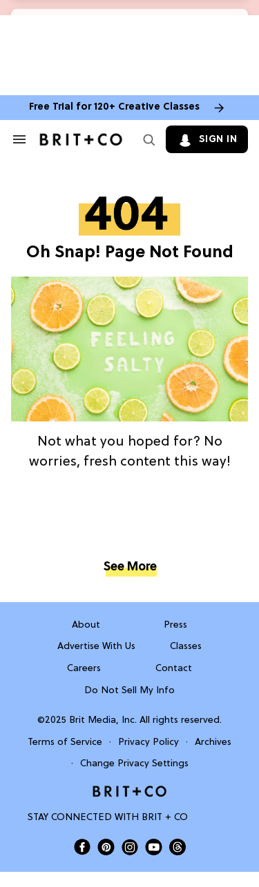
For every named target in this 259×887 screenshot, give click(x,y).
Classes (186, 646)
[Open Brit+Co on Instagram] (130, 847)
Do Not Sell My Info (129, 691)
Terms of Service (65, 742)
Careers (84, 669)
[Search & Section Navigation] (19, 139)
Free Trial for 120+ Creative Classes (114, 107)
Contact (173, 669)
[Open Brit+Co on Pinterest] (106, 846)
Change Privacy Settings (134, 764)
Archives (213, 742)
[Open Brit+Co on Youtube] (153, 846)
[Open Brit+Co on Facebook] (82, 847)
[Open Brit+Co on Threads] (177, 847)
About (86, 625)
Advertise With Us (96, 646)
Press (175, 625)
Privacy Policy (148, 742)
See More (130, 567)
